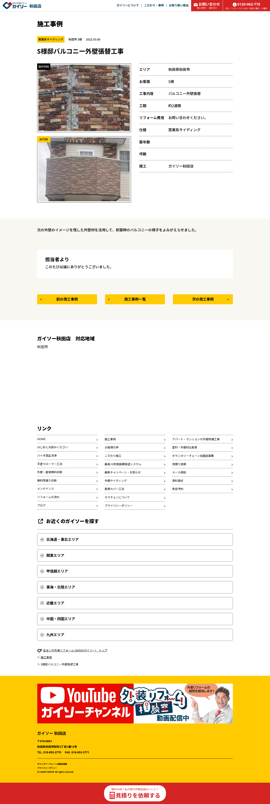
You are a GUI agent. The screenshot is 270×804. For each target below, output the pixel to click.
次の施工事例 (210, 299)
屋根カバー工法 (114, 489)
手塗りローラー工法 (49, 464)
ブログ (41, 505)
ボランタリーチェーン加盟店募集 (193, 456)
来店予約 (177, 489)
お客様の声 (112, 447)
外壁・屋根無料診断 (49, 472)
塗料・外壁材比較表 (184, 447)
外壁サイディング (116, 481)
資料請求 (177, 481)
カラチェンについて (117, 497)
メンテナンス (45, 489)
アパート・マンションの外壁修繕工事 (196, 439)
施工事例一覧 (127, 299)
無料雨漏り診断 (47, 480)
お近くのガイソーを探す (68, 521)
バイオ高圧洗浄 (47, 455)
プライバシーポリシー (119, 505)
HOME (41, 439)
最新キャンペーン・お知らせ (123, 472)
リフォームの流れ (48, 497)
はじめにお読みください (52, 447)
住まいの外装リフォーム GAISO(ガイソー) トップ (75, 650)
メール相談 (179, 472)
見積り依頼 (179, 464)
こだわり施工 (113, 456)
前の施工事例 (59, 299)
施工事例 (110, 439)
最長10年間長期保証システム (123, 464)
